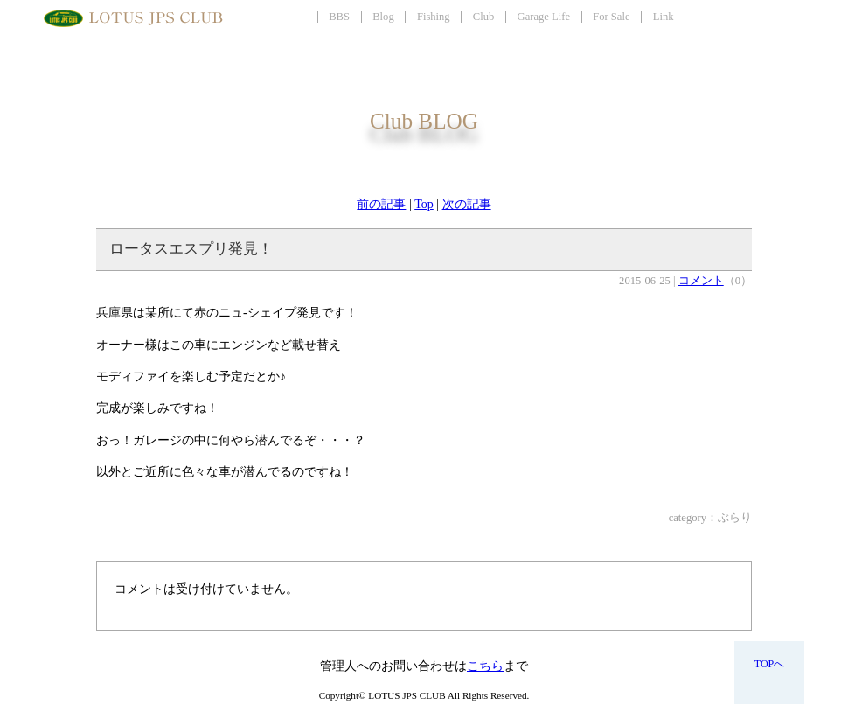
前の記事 (381, 204)
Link (663, 16)
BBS (339, 16)
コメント (701, 281)
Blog (383, 16)
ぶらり (735, 518)
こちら (485, 666)
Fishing (433, 16)
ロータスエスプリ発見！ (191, 248)
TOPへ (769, 664)
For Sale (611, 16)
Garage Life (544, 16)
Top (424, 204)
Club (484, 16)
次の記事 (466, 204)
